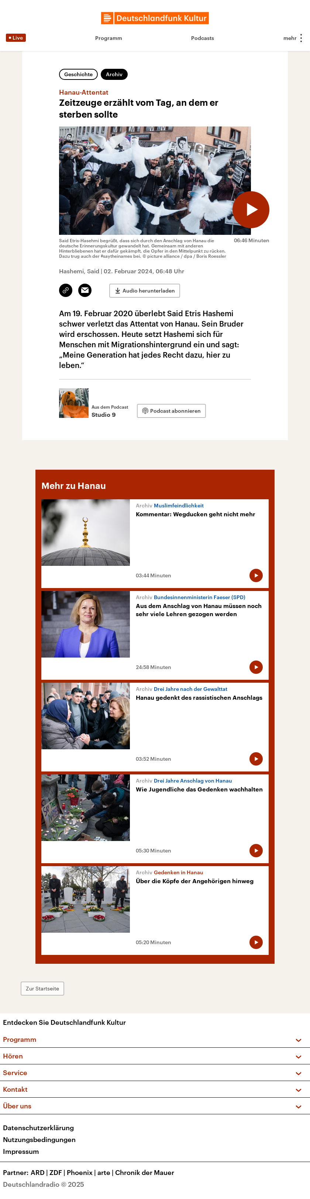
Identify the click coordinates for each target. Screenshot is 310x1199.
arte (106, 1172)
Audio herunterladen (149, 290)
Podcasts (202, 38)
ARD (40, 1172)
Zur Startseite (42, 988)
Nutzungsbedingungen (39, 1139)
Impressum (21, 1151)
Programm (108, 38)
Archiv (114, 74)
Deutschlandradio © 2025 (43, 1184)
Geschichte (78, 74)
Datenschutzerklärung (38, 1128)
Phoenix (82, 1172)
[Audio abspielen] (250, 209)
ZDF (58, 1172)
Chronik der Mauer (144, 1172)
